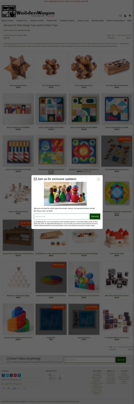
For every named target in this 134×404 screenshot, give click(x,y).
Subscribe (95, 216)
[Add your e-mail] (61, 216)
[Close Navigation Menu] (98, 179)
